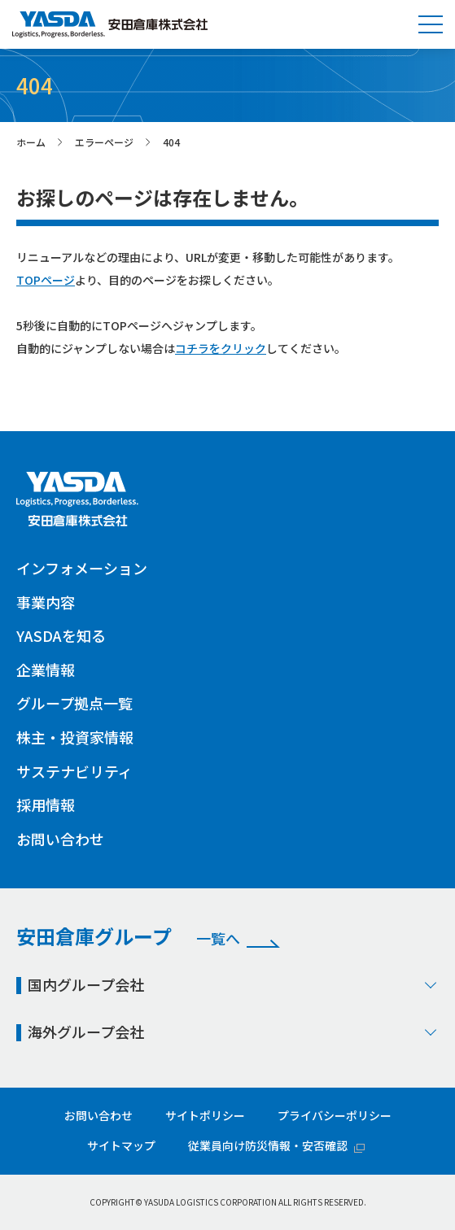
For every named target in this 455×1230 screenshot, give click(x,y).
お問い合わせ (60, 838)
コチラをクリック (220, 348)
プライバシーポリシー (335, 1115)
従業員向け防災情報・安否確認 (268, 1145)
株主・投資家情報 (74, 737)
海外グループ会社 (233, 1031)
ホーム (31, 142)
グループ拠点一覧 (74, 702)
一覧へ (218, 939)
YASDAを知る (61, 635)
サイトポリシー (205, 1115)
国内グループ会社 (233, 984)
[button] (430, 24)
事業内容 (45, 602)
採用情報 (45, 804)
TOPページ (45, 280)
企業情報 (45, 669)
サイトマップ (121, 1145)
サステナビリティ (74, 771)
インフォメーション (81, 567)
